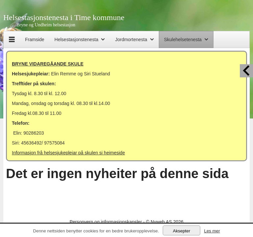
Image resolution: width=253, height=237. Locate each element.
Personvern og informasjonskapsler (106, 221)
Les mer (212, 230)
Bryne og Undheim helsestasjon (45, 24)
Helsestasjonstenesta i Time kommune (63, 17)
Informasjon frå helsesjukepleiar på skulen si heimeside (68, 152)
